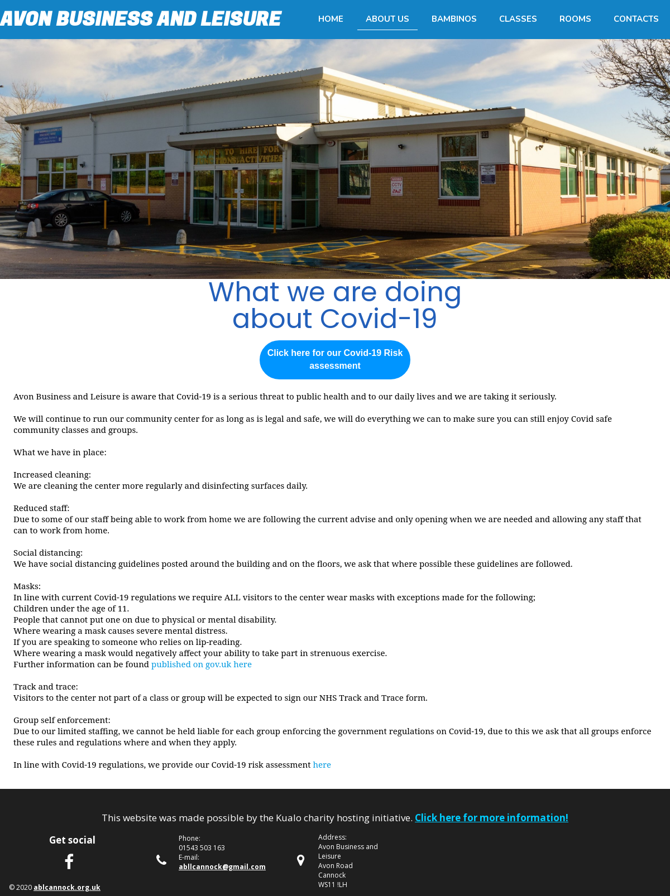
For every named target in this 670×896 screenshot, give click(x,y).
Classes (518, 19)
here (322, 764)
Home (330, 19)
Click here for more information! (491, 817)
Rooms (575, 19)
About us (387, 19)
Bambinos (454, 19)
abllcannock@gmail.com (222, 866)
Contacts (636, 19)
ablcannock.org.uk (67, 887)
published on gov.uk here (201, 663)
